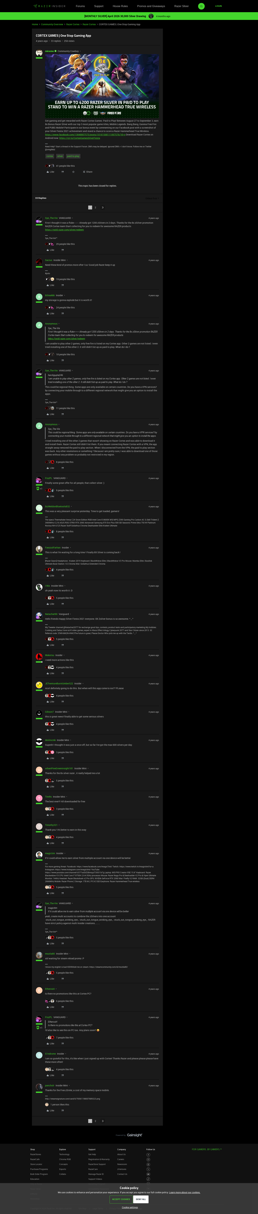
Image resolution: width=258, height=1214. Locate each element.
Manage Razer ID (96, 1174)
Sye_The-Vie (51, 218)
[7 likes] (59, 1037)
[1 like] (57, 1104)
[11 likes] (60, 408)
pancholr (49, 1085)
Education (34, 1179)
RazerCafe (34, 1159)
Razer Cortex (72, 24)
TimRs (48, 796)
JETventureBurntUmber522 (59, 683)
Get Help (92, 1154)
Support (98, 6)
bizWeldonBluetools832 (57, 506)
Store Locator (36, 1164)
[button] (218, 6)
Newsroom (122, 1164)
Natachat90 (51, 614)
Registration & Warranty (99, 1159)
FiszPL (48, 478)
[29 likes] (60, 244)
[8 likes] (59, 462)
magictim (50, 853)
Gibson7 (49, 711)
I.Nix (47, 585)
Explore (62, 1149)
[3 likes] (59, 752)
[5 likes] (59, 598)
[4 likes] (59, 569)
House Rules (120, 6)
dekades (49, 51)
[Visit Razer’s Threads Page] (148, 1164)
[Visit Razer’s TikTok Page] (148, 1179)
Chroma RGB (65, 1159)
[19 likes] (60, 279)
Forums (80, 6)
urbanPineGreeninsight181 (59, 768)
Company (121, 1149)
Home (35, 24)
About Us (121, 1154)
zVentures (121, 1169)
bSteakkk (50, 295)
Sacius (48, 260)
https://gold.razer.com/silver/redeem (64, 229)
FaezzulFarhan (53, 547)
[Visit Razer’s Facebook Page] (148, 1155)
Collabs (62, 1174)
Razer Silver (181, 6)
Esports (62, 1169)
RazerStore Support (97, 1164)
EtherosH (50, 988)
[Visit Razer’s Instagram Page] (148, 1160)
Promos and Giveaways (151, 6)
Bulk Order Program (39, 1174)
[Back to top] (251, 1132)
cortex (50, 156)
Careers (120, 1159)
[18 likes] (60, 354)
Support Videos (95, 1179)
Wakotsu (49, 655)
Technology (64, 1154)
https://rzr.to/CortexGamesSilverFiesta (79, 138)
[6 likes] (59, 1001)
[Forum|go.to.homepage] (49, 6)
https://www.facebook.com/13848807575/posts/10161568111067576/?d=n (85, 134)
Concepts (63, 1164)
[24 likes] (60, 307)
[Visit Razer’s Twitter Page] (148, 1169)
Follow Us (150, 1149)
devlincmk (50, 740)
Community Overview (52, 24)
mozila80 (50, 953)
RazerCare (93, 1169)
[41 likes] (60, 166)
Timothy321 (51, 825)
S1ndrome (50, 1053)
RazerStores (35, 1154)
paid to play (73, 156)
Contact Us (122, 1174)
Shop (32, 1149)
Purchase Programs (39, 1169)
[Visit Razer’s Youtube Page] (148, 1174)
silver (60, 156)
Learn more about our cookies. (184, 1192)
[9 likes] (59, 490)
